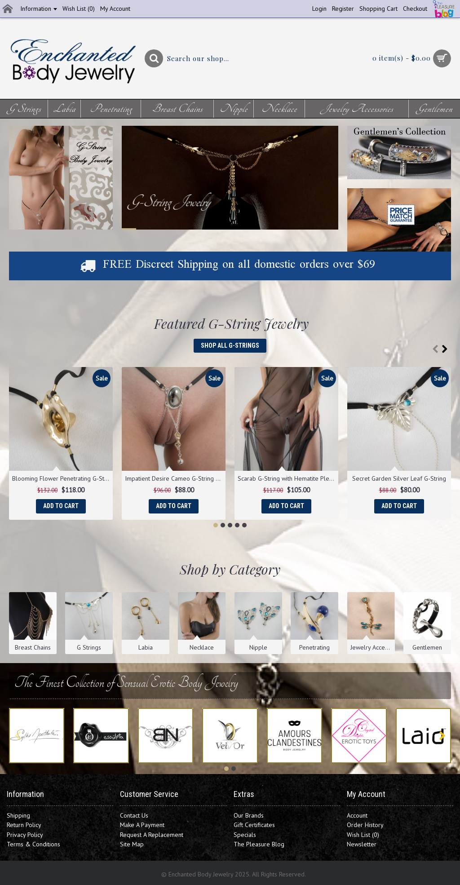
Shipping (18, 815)
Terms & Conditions (33, 844)
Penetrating (314, 647)
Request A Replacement (151, 835)
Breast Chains (33, 647)
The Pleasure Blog (259, 844)
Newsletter (361, 844)
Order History (365, 825)
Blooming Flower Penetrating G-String (62, 478)
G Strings (89, 647)
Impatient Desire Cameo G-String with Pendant (175, 478)
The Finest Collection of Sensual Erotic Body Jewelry (123, 682)
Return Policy (24, 825)
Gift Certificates (254, 825)
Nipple (258, 647)
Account (357, 815)
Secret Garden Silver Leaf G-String (399, 478)
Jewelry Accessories (372, 647)
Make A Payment (142, 825)
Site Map (132, 844)
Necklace (202, 647)
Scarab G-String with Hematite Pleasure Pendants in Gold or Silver (288, 478)
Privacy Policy (25, 835)
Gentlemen (427, 647)
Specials (245, 835)
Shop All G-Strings (230, 345)
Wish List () (363, 835)
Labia (145, 647)
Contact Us (134, 815)
